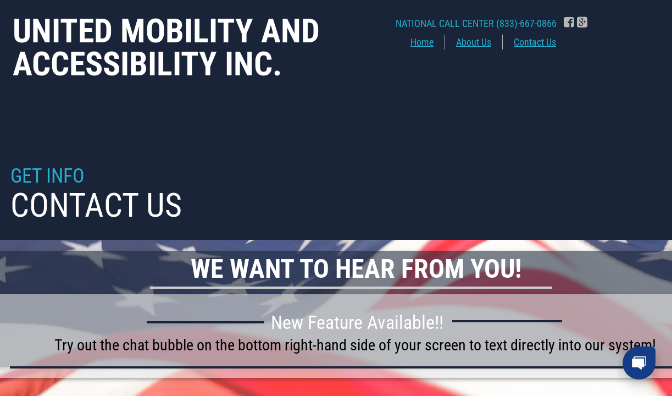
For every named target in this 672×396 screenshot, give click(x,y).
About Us (473, 42)
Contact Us (535, 42)
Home (422, 42)
